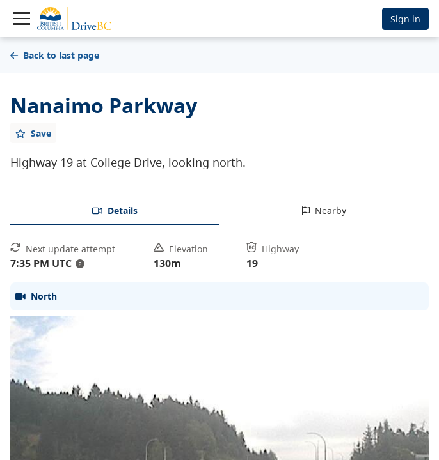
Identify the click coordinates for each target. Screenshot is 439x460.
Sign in (405, 19)
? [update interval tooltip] (80, 263)
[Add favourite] (33, 133)
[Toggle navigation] (21, 18)
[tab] (114, 211)
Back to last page (54, 55)
